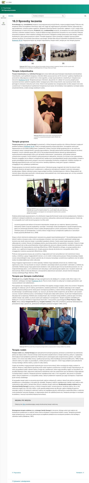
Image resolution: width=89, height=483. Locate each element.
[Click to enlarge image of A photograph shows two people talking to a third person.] (48, 326)
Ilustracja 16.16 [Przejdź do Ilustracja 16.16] (29, 146)
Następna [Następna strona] (80, 472)
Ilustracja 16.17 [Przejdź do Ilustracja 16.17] (37, 281)
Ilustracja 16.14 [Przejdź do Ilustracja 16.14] (17, 40)
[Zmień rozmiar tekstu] (85, 16)
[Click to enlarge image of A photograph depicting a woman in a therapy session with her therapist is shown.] (48, 112)
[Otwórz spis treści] (3, 17)
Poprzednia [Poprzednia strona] (16, 472)
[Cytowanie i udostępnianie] (48, 481)
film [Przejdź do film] (24, 404)
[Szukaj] (63, 16)
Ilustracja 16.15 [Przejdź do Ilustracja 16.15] (24, 80)
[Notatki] (3, 23)
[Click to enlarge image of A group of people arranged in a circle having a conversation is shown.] (48, 193)
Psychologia (6, 8)
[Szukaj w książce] (46, 15)
